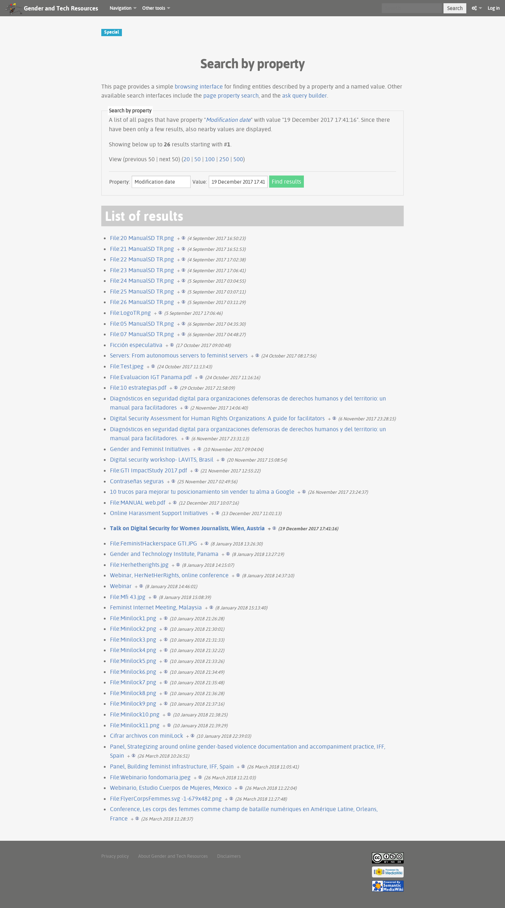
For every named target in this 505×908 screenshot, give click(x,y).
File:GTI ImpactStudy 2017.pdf (148, 470)
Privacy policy (115, 856)
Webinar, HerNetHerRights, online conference (169, 575)
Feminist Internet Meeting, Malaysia (156, 607)
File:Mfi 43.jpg (127, 596)
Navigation (120, 8)
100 (210, 159)
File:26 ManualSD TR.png (142, 301)
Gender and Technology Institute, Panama (164, 553)
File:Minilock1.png (133, 618)
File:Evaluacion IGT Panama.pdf (151, 377)
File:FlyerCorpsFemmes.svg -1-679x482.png (166, 798)
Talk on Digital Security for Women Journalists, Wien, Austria (187, 528)
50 (197, 159)
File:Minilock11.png (135, 725)
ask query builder (304, 95)
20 (186, 159)
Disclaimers (229, 856)
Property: (119, 182)
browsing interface (199, 86)
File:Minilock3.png (133, 639)
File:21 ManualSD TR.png (142, 248)
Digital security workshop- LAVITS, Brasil (161, 459)
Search (455, 8)
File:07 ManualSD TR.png (142, 334)
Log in (494, 8)
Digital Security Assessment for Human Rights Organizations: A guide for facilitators (217, 418)
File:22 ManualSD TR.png (142, 259)
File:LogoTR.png (130, 312)
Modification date (228, 119)
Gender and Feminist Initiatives (150, 449)
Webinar (121, 586)
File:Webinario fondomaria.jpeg (150, 777)
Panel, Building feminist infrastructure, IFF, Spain (172, 766)
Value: (199, 182)
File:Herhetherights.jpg (139, 564)
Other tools (153, 8)
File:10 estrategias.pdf (138, 387)
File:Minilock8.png (133, 693)
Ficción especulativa (136, 344)
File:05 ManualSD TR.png (142, 323)
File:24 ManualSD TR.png (142, 280)
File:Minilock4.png (133, 650)
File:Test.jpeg (127, 366)
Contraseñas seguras (137, 481)
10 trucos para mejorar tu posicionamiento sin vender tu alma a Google (202, 491)
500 (238, 159)
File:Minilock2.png (133, 628)
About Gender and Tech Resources (173, 856)
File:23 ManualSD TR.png (142, 270)
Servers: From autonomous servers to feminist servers (179, 355)
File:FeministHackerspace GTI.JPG (153, 543)
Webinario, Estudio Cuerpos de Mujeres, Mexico (171, 787)
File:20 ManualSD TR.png (142, 237)
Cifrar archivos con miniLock (146, 735)
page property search (231, 95)
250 (224, 159)
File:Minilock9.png (133, 703)
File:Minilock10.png (135, 714)
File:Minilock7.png (133, 682)
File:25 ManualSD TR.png (142, 291)
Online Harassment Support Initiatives (159, 513)
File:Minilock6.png (133, 671)
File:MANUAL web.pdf (137, 502)
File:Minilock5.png (133, 660)
